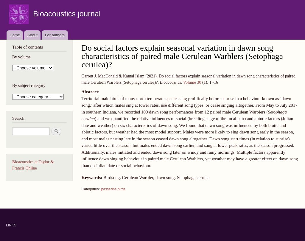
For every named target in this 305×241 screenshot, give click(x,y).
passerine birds (113, 189)
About (32, 35)
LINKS (11, 225)
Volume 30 (192, 82)
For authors (55, 35)
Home (15, 35)
